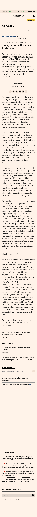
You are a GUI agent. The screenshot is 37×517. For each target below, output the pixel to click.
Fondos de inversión (24, 31)
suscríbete (31, 20)
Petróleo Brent (32, 11)
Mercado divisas (12, 31)
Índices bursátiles (13, 371)
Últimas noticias (8, 452)
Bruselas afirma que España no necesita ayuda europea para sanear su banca (18, 359)
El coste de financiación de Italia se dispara (16, 348)
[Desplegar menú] (3, 15)
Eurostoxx (11, 499)
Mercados (8, 26)
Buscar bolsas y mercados (11, 490)
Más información (6, 380)
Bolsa (4, 31)
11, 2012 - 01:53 (18, 86)
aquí (30, 384)
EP (2, 362)
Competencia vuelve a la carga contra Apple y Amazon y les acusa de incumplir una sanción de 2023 (17, 458)
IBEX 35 (4, 371)
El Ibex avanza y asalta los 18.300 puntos (24, 37)
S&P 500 (17, 11)
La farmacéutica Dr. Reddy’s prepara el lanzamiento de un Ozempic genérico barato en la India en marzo (18, 473)
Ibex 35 (5, 11)
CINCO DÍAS (18, 84)
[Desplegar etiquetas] (33, 371)
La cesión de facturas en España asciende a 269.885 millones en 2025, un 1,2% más (18, 480)
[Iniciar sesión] (33, 16)
